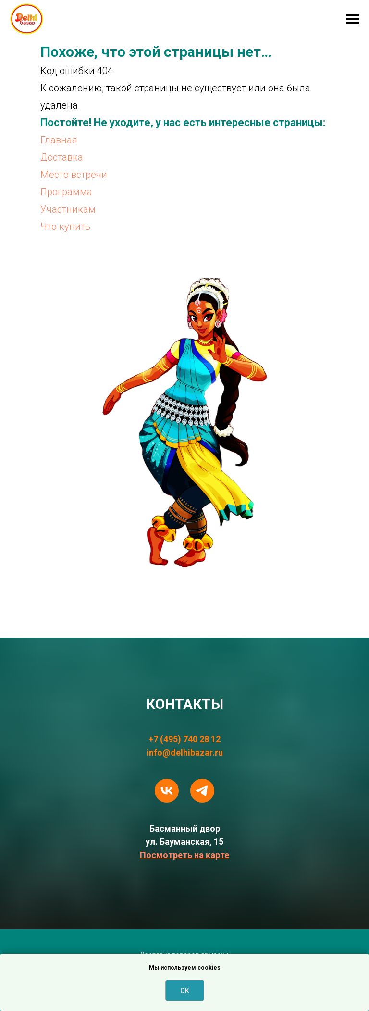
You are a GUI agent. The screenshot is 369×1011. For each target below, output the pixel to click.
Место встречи (73, 174)
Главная (58, 140)
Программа (66, 192)
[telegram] (202, 791)
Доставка (61, 157)
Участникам (68, 209)
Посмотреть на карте (184, 855)
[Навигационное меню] (352, 19)
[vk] (167, 791)
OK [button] (184, 991)
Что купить (65, 226)
